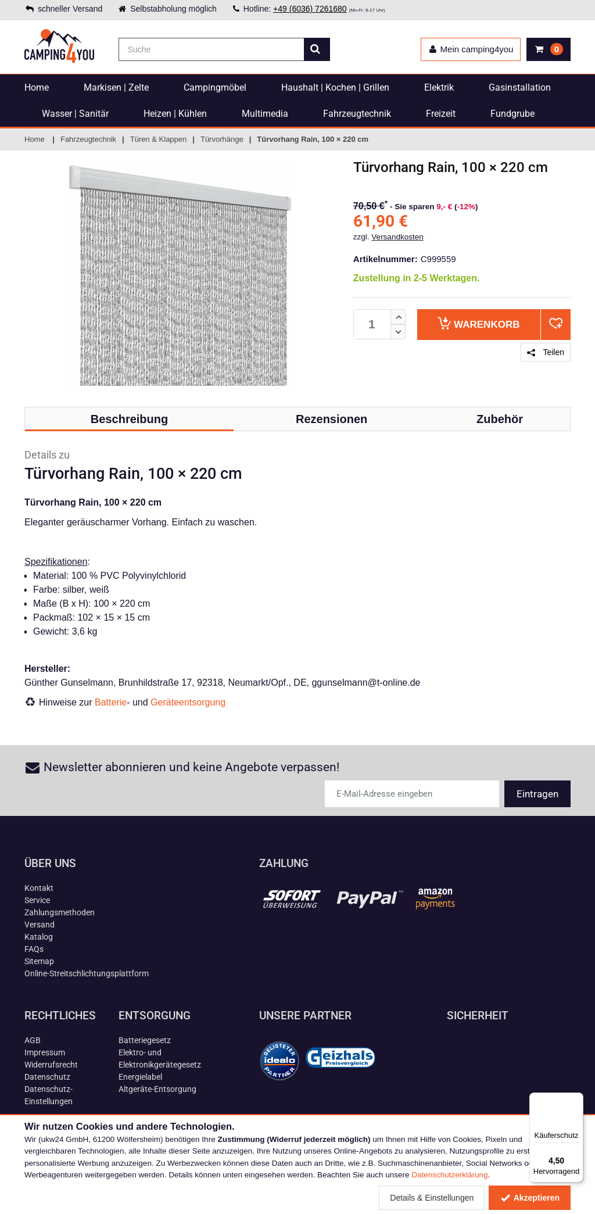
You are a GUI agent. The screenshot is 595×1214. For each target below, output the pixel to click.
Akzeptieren (530, 1198)
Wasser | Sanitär (75, 113)
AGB (32, 1040)
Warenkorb (478, 323)
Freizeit (441, 113)
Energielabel (140, 1077)
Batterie (111, 702)
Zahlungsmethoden (59, 912)
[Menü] (576, 1099)
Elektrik (439, 87)
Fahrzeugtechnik (357, 113)
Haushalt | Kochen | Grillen (335, 87)
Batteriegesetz (145, 1040)
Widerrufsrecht (51, 1064)
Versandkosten (397, 236)
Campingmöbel (215, 87)
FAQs (34, 949)
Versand (39, 924)
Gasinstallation (520, 87)
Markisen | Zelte (116, 87)
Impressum (44, 1052)
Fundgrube (512, 113)
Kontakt (38, 888)
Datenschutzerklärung (449, 1174)
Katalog (38, 936)
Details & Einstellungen (432, 1197)
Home (36, 87)
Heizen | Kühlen (175, 113)
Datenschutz (47, 1077)
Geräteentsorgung (187, 702)
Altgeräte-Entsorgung (157, 1089)
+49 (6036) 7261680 (310, 8)
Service (37, 900)
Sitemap (39, 961)
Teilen (545, 352)
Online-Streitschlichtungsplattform (86, 973)
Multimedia (265, 113)
